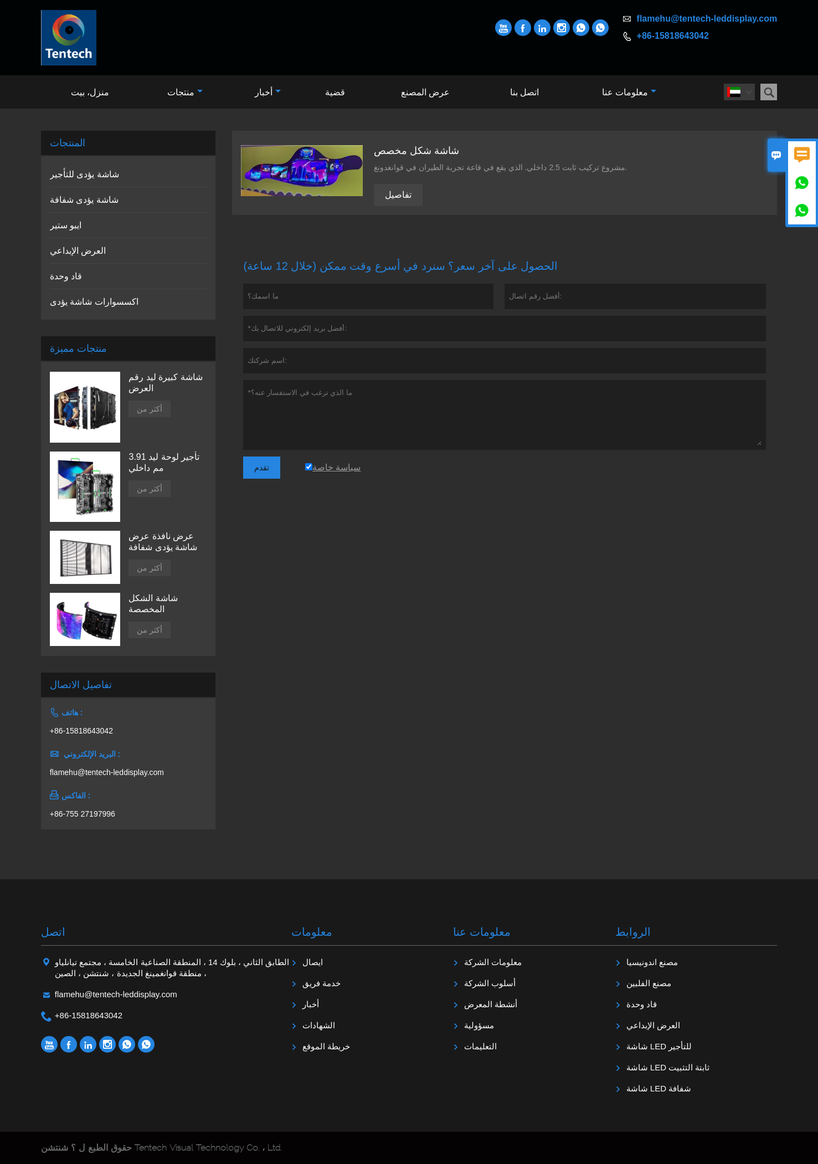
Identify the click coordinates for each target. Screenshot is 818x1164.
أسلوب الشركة (490, 983)
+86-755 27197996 (82, 813)
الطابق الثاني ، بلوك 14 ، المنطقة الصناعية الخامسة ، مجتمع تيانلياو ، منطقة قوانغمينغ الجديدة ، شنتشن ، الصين (172, 967)
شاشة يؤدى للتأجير (84, 174)
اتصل (53, 932)
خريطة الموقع (326, 1046)
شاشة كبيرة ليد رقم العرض (165, 382)
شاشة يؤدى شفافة (84, 199)
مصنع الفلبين (648, 983)
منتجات (185, 92)
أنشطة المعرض (490, 1004)
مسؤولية (479, 1025)
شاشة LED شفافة (659, 1088)
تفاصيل (398, 194)
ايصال (312, 962)
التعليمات (480, 1046)
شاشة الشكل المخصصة (152, 603)
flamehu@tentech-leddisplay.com (707, 18)
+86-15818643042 (673, 35)
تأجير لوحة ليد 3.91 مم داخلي (163, 462)
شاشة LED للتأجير (659, 1046)
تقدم (261, 467)
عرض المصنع (425, 92)
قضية (335, 92)
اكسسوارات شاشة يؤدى (94, 301)
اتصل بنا (524, 92)
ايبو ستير (65, 225)
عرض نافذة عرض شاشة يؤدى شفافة (162, 541)
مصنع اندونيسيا (652, 962)
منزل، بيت (90, 92)
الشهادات (318, 1025)
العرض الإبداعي (78, 250)
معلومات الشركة (493, 962)
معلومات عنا (629, 92)
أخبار (268, 92)
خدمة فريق (321, 983)
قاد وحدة (66, 276)
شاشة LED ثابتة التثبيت (668, 1067)
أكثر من (149, 408)
